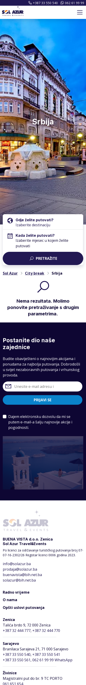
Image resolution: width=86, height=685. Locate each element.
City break (34, 273)
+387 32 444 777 (17, 630)
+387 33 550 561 (17, 659)
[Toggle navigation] (80, 12)
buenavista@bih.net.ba (22, 574)
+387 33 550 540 (42, 3)
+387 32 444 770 (46, 630)
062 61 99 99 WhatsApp (52, 659)
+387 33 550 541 (46, 654)
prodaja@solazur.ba (20, 569)
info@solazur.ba (17, 563)
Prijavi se (42, 399)
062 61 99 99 (72, 3)
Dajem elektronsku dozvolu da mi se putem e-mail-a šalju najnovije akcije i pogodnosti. (40, 422)
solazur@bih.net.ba (19, 580)
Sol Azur (10, 273)
